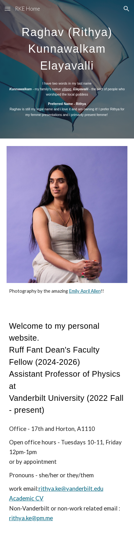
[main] (67, 46)
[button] (7, 8)
